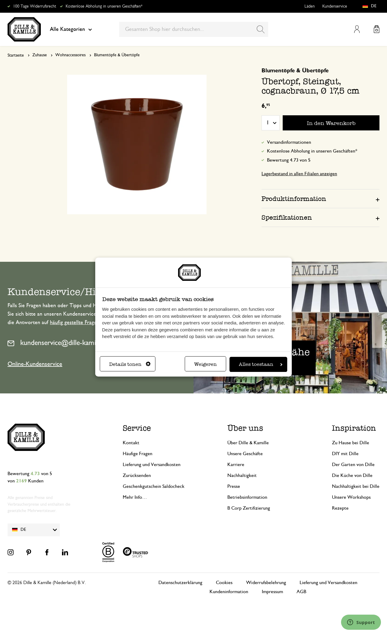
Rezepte (340, 508)
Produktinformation (294, 198)
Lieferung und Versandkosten (151, 464)
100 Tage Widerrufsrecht (34, 6)
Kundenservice (334, 6)
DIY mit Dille (345, 453)
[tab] (320, 198)
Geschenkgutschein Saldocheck (153, 486)
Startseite (16, 55)
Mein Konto (357, 29)
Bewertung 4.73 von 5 (289, 160)
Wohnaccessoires (70, 55)
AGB (301, 591)
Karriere (235, 464)
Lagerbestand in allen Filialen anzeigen (299, 173)
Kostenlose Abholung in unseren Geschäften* (104, 6)
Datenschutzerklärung (180, 582)
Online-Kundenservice (35, 364)
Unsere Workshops (351, 497)
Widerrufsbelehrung (266, 582)
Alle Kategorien (71, 29)
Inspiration (354, 428)
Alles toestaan (260, 364)
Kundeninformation (229, 591)
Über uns (245, 428)
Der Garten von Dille (353, 464)
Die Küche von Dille (352, 475)
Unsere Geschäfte (245, 453)
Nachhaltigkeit (242, 475)
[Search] (260, 29)
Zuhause (39, 55)
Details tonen (130, 364)
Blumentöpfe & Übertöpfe (117, 55)
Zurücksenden (137, 475)
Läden (309, 6)
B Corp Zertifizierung (248, 508)
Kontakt (131, 442)
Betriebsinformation (247, 497)
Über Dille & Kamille (248, 442)
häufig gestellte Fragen (74, 322)
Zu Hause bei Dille (350, 442)
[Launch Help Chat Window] (361, 622)
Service (137, 428)
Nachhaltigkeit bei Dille (355, 486)
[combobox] (193, 29)
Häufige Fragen (137, 453)
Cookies (224, 582)
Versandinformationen (289, 142)
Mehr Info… (135, 497)
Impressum (272, 591)
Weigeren (205, 364)
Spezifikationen (287, 217)
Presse (233, 486)
